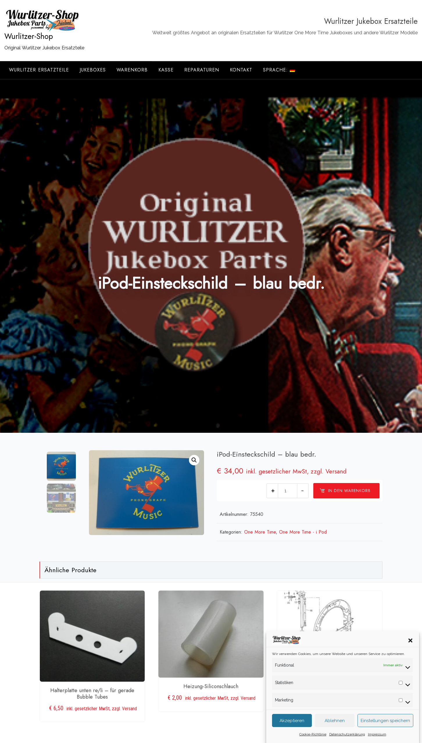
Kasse (166, 70)
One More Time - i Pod (303, 532)
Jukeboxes (93, 70)
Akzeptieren (292, 726)
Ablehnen (335, 726)
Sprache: (279, 70)
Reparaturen (201, 70)
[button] (410, 646)
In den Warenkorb (345, 490)
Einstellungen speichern (385, 726)
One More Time (260, 532)
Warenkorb (132, 70)
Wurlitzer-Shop (28, 36)
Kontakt (241, 70)
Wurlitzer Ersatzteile (39, 70)
